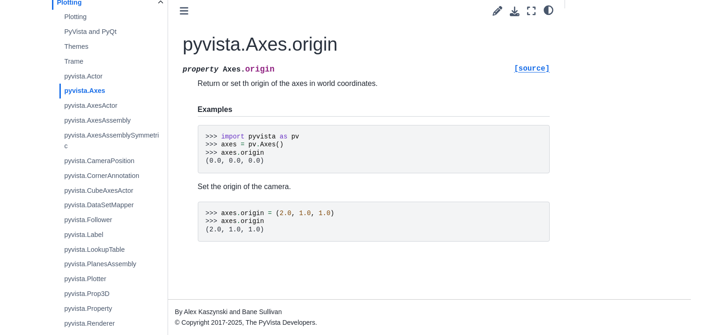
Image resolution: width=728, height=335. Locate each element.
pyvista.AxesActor (90, 105)
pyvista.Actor (83, 76)
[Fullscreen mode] (531, 11)
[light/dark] (548, 10)
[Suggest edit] (497, 11)
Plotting (75, 16)
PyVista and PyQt (90, 31)
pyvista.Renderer (89, 323)
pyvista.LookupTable (94, 249)
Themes (76, 46)
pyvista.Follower (88, 219)
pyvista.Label (83, 234)
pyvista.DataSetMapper (99, 205)
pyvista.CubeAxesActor (98, 190)
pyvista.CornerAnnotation (101, 175)
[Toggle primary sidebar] (184, 11)
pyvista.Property (88, 308)
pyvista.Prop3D (87, 293)
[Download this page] (514, 11)
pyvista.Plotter (85, 278)
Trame (73, 61)
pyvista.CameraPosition (99, 160)
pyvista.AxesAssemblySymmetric (111, 140)
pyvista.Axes (84, 90)
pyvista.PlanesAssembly (100, 264)
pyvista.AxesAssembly (97, 120)
